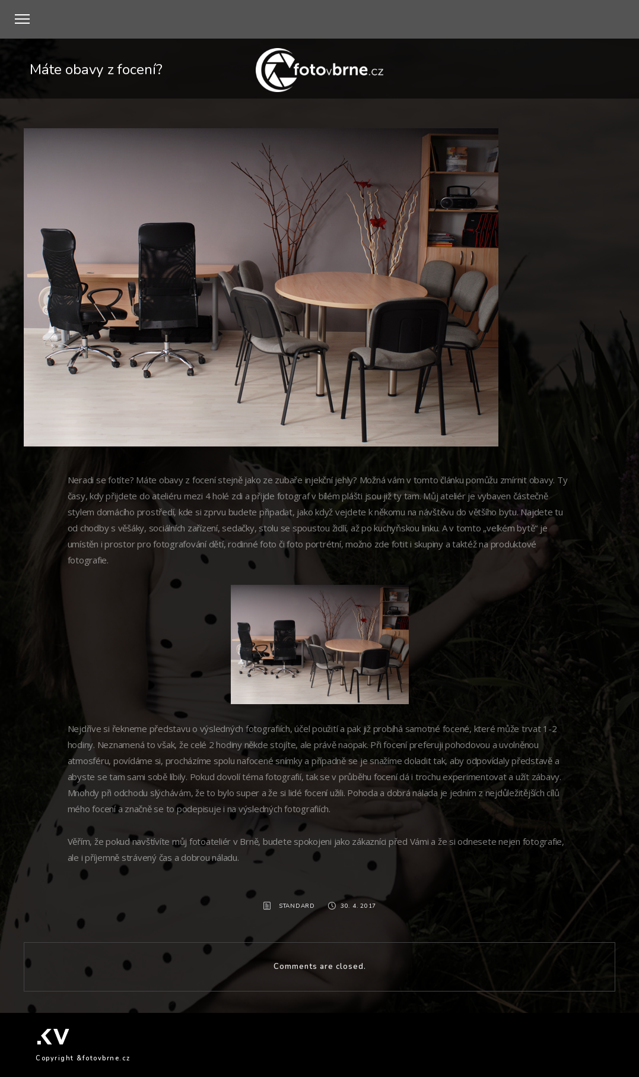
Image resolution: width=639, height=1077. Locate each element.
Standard (297, 906)
